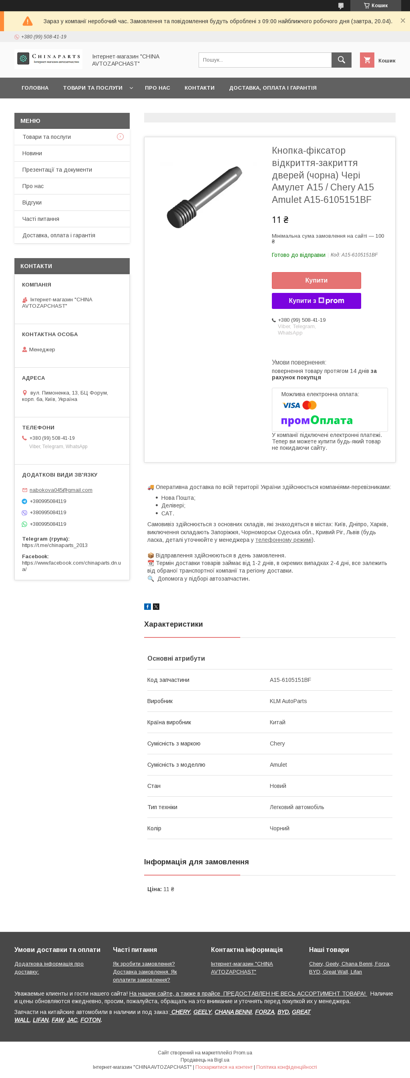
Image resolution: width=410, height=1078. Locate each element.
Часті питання (40, 219)
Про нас (157, 88)
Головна (35, 88)
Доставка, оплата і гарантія (273, 88)
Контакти (200, 88)
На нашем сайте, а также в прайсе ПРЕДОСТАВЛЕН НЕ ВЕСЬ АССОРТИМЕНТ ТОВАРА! (248, 993)
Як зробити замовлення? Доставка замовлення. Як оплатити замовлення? (145, 972)
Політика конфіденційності (286, 1067)
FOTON (90, 1020)
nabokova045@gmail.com (61, 490)
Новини (32, 153)
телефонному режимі (283, 540)
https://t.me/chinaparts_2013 (55, 545)
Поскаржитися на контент (224, 1067)
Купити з (316, 301)
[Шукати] (342, 60)
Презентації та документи (57, 169)
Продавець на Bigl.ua (205, 1060)
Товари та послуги (93, 88)
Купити (316, 280)
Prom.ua (242, 1053)
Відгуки (32, 202)
